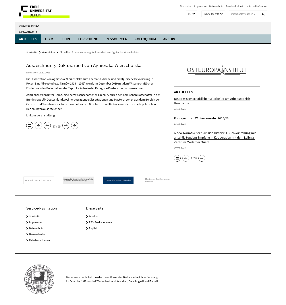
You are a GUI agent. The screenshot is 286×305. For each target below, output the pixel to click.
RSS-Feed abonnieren (101, 222)
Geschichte (28, 31)
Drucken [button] (93, 216)
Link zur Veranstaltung (40, 115)
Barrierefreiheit (234, 6)
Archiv (169, 39)
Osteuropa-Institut (30, 25)
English (93, 228)
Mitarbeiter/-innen (256, 6)
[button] (191, 14)
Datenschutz (216, 6)
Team (49, 39)
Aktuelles (28, 39)
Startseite (185, 6)
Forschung (88, 39)
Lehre (66, 39)
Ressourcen (116, 39)
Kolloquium (145, 39)
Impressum (200, 6)
